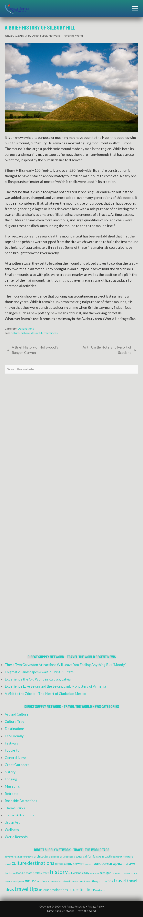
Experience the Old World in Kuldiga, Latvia (38, 679)
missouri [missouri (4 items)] (116, 873)
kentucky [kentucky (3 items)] (94, 873)
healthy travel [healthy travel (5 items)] (41, 872)
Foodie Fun (13, 750)
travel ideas (51, 333)
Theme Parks (15, 808)
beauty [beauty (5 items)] (78, 856)
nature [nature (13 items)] (30, 880)
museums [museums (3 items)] (126, 873)
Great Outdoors (17, 765)
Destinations (26, 328)
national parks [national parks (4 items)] (16, 881)
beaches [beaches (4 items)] (68, 856)
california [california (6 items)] (89, 856)
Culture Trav (14, 722)
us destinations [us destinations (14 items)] (82, 889)
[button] (135, 9)
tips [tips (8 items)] (110, 881)
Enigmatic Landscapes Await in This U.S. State (39, 672)
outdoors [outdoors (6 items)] (43, 881)
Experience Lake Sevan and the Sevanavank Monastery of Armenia (55, 686)
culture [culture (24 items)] (19, 863)
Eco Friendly (14, 736)
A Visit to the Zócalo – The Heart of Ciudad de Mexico (45, 694)
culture (15, 333)
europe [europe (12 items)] (100, 863)
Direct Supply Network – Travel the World (71, 910)
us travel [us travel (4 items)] (101, 890)
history (25, 333)
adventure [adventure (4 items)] (10, 856)
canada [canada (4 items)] (100, 856)
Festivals (11, 743)
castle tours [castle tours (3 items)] (119, 856)
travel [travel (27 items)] (120, 880)
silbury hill (36, 333)
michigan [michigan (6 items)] (105, 872)
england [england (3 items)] (89, 864)
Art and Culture (16, 714)
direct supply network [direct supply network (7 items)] (69, 863)
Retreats (11, 794)
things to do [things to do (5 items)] (99, 881)
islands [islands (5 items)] (78, 872)
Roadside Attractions (21, 801)
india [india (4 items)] (71, 873)
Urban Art (12, 822)
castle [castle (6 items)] (109, 856)
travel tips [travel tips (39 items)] (26, 888)
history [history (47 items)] (59, 871)
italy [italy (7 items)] (86, 872)
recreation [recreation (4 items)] (55, 881)
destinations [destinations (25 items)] (40, 863)
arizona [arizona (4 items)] (55, 856)
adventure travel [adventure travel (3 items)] (24, 856)
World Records (16, 837)
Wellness (12, 830)
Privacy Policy (96, 906)
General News (15, 758)
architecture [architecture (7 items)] (42, 856)
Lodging (11, 779)
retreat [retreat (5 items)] (66, 881)
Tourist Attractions (19, 815)
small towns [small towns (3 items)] (85, 881)
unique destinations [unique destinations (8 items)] (53, 890)
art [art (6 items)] (62, 856)
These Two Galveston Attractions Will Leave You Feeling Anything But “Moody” (65, 665)
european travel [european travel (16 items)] (121, 863)
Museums (12, 786)
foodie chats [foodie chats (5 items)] (24, 872)
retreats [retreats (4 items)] (75, 881)
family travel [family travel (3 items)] (11, 873)
